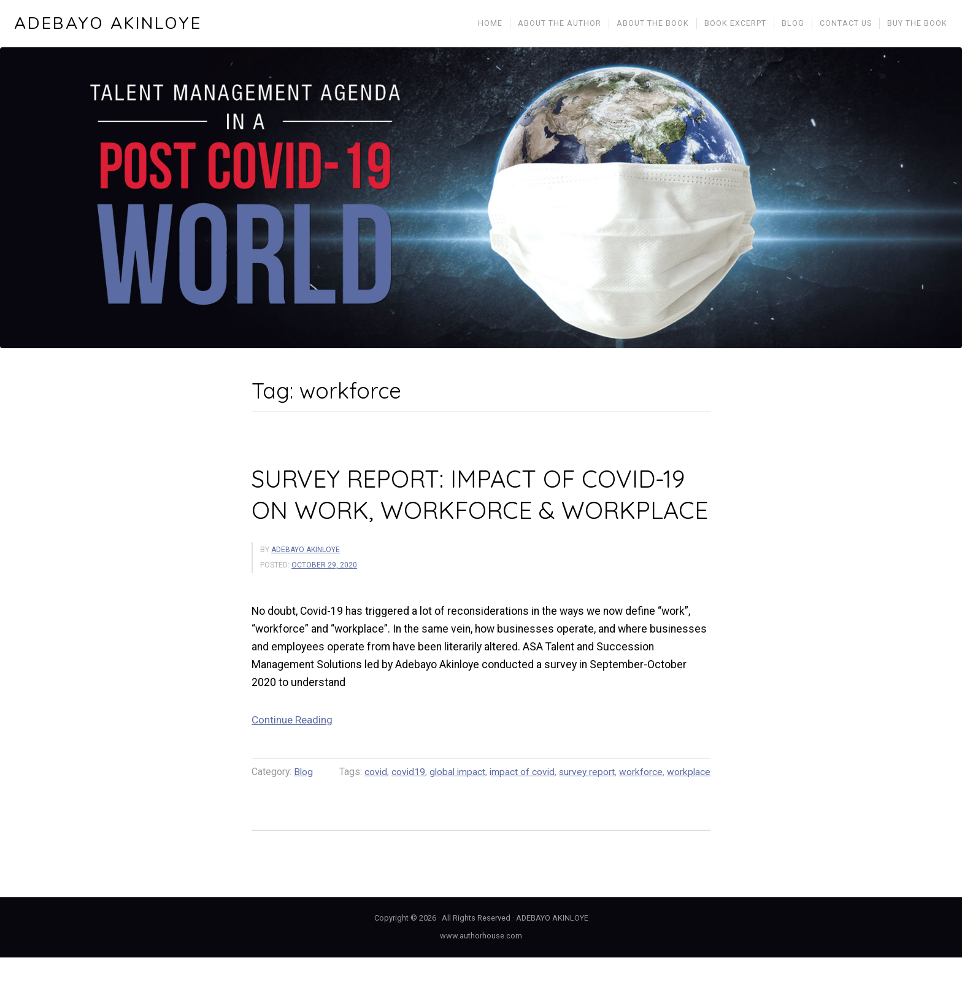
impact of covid (520, 804)
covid (370, 804)
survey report (586, 804)
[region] (481, 199)
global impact (454, 804)
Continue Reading (293, 752)
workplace (688, 804)
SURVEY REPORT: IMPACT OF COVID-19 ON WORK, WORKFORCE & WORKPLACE (472, 511)
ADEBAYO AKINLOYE (108, 24)
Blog (304, 804)
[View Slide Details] (481, 199)
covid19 (404, 804)
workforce (640, 804)
